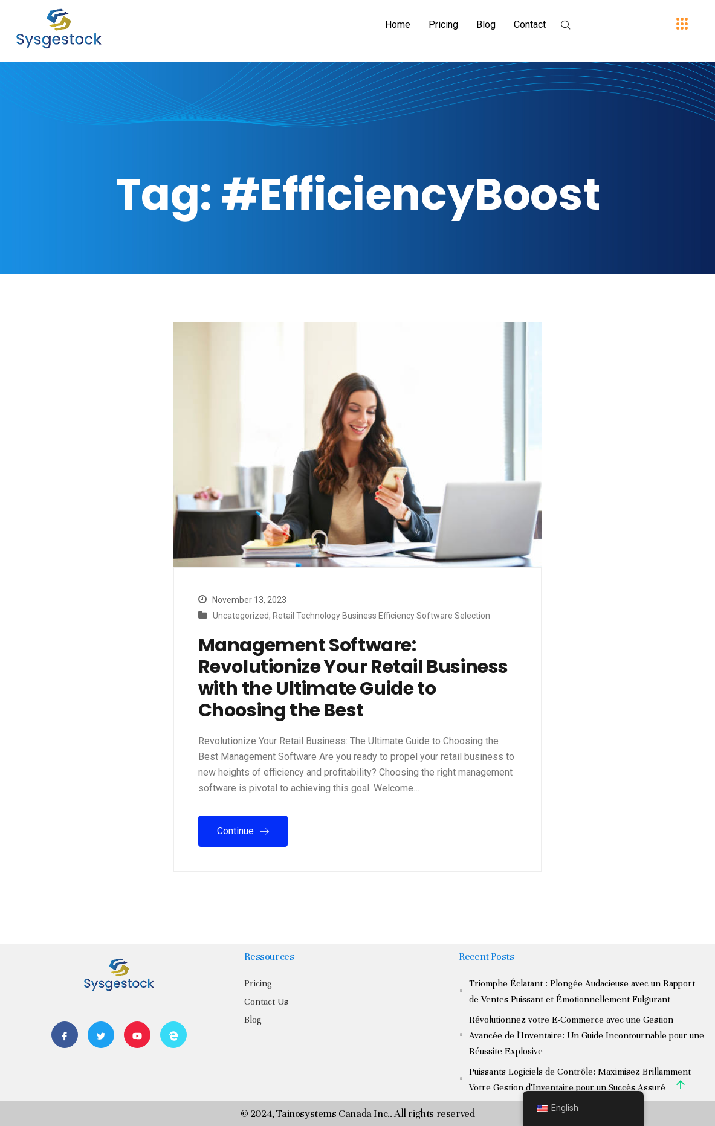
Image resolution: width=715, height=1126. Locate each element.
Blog (486, 24)
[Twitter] (101, 1034)
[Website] (173, 1034)
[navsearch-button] (566, 26)
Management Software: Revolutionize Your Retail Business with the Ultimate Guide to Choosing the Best (353, 677)
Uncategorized (241, 615)
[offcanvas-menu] (682, 24)
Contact (530, 24)
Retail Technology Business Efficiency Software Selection (381, 615)
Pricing (443, 24)
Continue (243, 831)
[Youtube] (137, 1034)
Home (397, 24)
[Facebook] (64, 1034)
